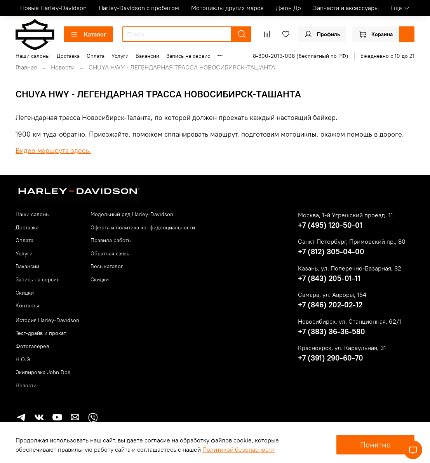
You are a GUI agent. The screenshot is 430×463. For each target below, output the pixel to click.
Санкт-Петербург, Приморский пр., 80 (352, 241)
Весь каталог (107, 266)
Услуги (120, 55)
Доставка (68, 55)
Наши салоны (33, 55)
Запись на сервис (188, 55)
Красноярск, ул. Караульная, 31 (342, 348)
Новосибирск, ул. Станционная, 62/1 (349, 321)
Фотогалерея (32, 346)
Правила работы (111, 240)
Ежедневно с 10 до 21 (387, 55)
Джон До (288, 8)
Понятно (375, 444)
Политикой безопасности (238, 449)
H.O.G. (24, 359)
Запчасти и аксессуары (346, 8)
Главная (26, 67)
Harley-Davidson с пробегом (139, 8)
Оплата (95, 55)
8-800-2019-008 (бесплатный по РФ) (300, 55)
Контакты (27, 305)
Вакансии (147, 55)
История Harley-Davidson (47, 320)
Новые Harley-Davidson (53, 8)
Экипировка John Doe (43, 372)
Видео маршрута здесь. (53, 150)
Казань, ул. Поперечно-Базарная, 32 (349, 268)
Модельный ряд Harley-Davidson (132, 214)
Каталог (88, 34)
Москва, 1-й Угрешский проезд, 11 (345, 215)
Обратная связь (110, 253)
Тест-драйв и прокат (41, 332)
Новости (63, 67)
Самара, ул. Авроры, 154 (332, 294)
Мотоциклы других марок (227, 8)
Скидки (25, 292)
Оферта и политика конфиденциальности (143, 227)
